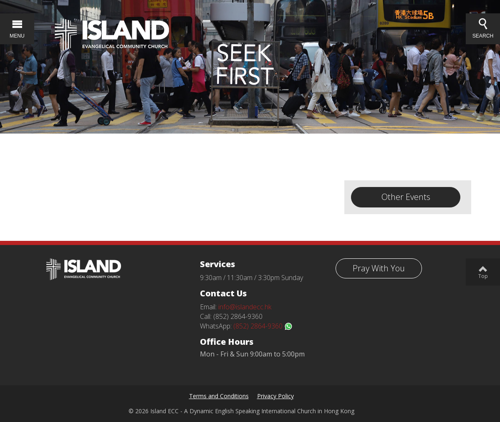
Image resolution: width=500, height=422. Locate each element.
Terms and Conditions (219, 396)
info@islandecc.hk (244, 306)
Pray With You (379, 268)
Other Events (405, 196)
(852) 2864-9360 (263, 326)
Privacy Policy (275, 396)
